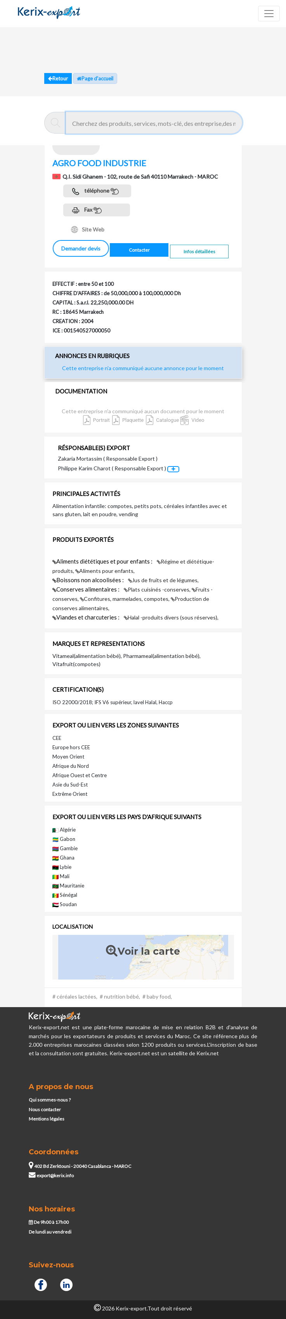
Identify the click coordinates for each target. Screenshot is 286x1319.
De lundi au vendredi (50, 1232)
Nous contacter (45, 1109)
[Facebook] (41, 1284)
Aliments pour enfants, (105, 570)
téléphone (95, 191)
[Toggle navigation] (269, 13)
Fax (87, 210)
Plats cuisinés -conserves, (158, 589)
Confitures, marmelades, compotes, (125, 598)
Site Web (87, 229)
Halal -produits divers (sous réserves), (171, 617)
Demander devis (80, 248)
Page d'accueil (95, 78)
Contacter (139, 250)
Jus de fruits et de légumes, (163, 580)
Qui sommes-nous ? (50, 1100)
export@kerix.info (51, 1175)
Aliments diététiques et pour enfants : (103, 561)
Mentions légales (46, 1119)
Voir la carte (143, 951)
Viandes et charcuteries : (86, 617)
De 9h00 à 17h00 (49, 1222)
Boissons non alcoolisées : (88, 579)
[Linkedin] (66, 1284)
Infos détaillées (199, 251)
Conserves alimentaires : (86, 589)
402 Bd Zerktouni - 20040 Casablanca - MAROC (80, 1166)
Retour (58, 78)
